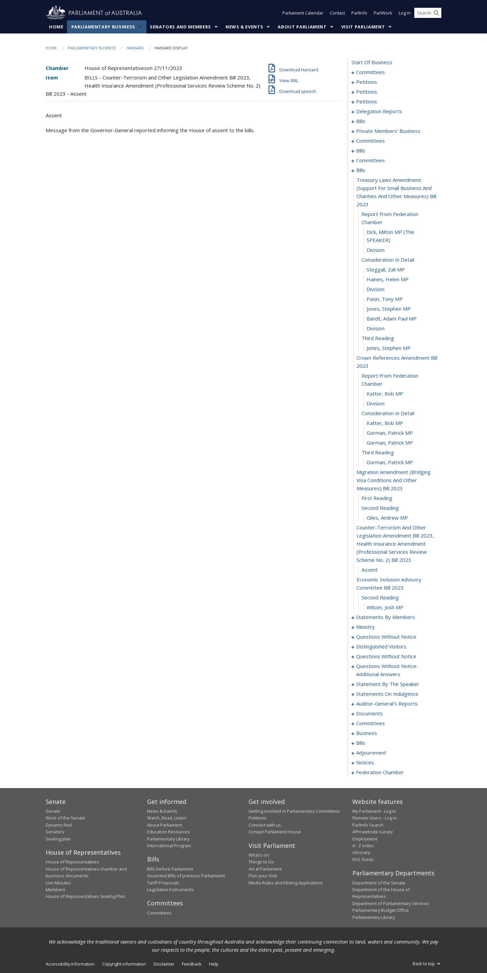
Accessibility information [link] (70, 964)
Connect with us (265, 825)
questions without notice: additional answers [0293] (386, 670)
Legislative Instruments (170, 889)
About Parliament (302, 27)
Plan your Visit (263, 876)
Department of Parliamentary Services (390, 903)
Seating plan (58, 839)
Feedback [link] (192, 964)
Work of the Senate (65, 818)
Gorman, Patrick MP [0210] (390, 442)
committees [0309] (370, 723)
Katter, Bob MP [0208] (385, 423)
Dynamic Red (59, 825)
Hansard (135, 47)
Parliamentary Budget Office (380, 910)
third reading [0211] (378, 452)
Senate (53, 811)
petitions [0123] (366, 101)
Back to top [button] (427, 963)
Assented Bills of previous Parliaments (186, 876)
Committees (159, 913)
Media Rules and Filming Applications (286, 883)
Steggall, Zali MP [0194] (386, 269)
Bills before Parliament (170, 869)
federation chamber (380, 772)
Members (55, 889)
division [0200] (376, 328)
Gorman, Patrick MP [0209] (390, 432)
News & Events (244, 27)
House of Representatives (72, 862)
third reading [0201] (378, 338)
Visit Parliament (363, 27)
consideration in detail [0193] (388, 259)
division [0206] (376, 403)
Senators (55, 832)
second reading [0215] (380, 507)
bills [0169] (360, 150)
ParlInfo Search (368, 825)
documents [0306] (369, 713)
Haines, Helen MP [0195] (388, 279)
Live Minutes (58, 883)
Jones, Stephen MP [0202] (389, 348)
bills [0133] (360, 121)
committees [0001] (370, 72)
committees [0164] (370, 140)
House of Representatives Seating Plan (85, 896)
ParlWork (383, 13)
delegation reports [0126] (379, 111)
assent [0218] (370, 569)
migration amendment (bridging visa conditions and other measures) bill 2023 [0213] (393, 480)
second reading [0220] (380, 597)
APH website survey (372, 832)
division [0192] (376, 249)
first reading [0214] (377, 498)
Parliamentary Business (103, 27)
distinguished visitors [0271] (381, 646)
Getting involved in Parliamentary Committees (294, 811)
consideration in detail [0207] (388, 413)
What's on (259, 855)
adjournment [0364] (371, 752)
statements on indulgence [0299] (387, 693)
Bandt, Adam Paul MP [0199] (392, 318)
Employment (364, 839)
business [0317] (366, 733)
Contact (337, 13)
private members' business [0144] (388, 130)
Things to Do (261, 862)
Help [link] (213, 964)
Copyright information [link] (124, 964)
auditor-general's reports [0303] (387, 703)
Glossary (361, 852)
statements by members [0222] (385, 617)
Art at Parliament (265, 869)
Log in (405, 13)
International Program (169, 846)
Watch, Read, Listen (166, 818)
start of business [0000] (371, 62)
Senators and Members (180, 27)
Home (56, 27)
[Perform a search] (436, 13)
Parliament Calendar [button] (302, 13)
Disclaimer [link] (164, 964)
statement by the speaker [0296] (387, 684)
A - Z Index (363, 846)
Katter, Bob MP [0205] (385, 393)
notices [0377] (365, 762)
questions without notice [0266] (386, 636)
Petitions (257, 818)
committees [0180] (370, 160)
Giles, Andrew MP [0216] (387, 517)
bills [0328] (360, 742)
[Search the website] (427, 13)
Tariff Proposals (163, 883)
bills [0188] (360, 170)
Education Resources (168, 832)
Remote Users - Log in (374, 818)
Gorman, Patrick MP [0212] (390, 462)
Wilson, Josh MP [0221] (385, 607)
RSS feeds (363, 859)
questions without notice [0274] (386, 656)
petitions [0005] (366, 81)
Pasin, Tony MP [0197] (385, 298)
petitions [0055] (366, 91)
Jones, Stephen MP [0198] (389, 308)
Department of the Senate (378, 883)
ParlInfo (359, 13)
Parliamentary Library (168, 839)
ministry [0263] (365, 626)
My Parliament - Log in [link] (374, 811)
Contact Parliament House (275, 832)
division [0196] (376, 289)
